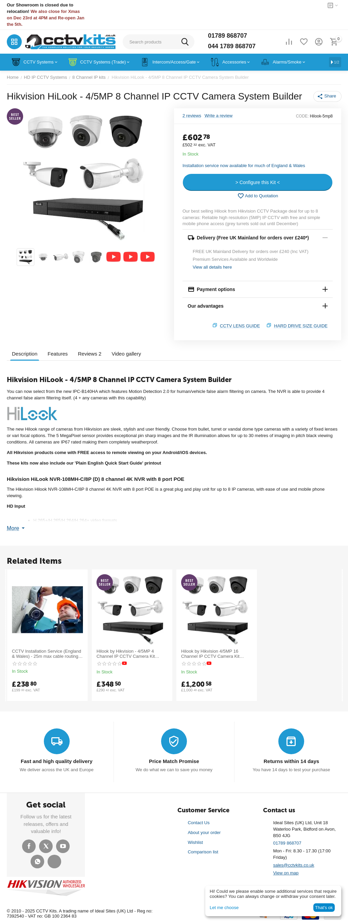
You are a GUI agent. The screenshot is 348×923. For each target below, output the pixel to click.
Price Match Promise (174, 761)
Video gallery (126, 354)
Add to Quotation (257, 196)
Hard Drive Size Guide (301, 325)
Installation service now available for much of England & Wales (243, 165)
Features (58, 354)
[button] (327, 96)
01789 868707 (227, 35)
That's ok (324, 907)
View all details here (212, 267)
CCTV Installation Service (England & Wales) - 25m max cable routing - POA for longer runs (46, 654)
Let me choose (224, 907)
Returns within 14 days (291, 761)
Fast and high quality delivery (56, 761)
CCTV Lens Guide (240, 325)
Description (24, 354)
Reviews (89, 354)
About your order (204, 832)
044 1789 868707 (232, 46)
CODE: (302, 116)
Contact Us (198, 822)
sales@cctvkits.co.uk (293, 865)
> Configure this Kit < (258, 182)
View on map (286, 872)
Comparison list (203, 851)
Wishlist (195, 842)
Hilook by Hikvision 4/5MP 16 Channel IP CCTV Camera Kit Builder (210, 654)
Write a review (218, 115)
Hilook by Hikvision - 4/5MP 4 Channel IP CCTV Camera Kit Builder (126, 654)
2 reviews (191, 115)
